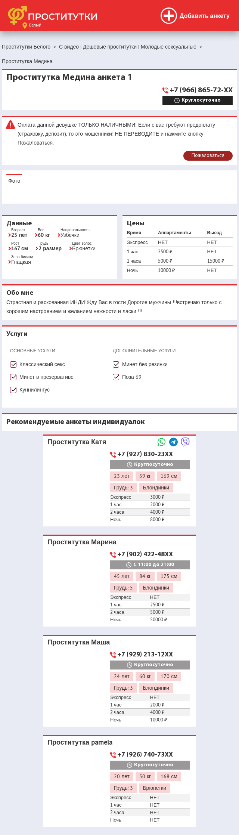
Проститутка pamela (79, 742)
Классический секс (42, 364)
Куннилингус (34, 389)
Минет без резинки (145, 364)
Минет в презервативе (46, 377)
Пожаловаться (208, 155)
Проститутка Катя (76, 441)
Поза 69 (132, 377)
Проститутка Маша (78, 642)
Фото (14, 180)
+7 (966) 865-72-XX (201, 90)
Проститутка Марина (82, 542)
